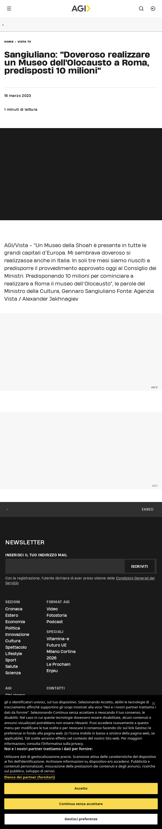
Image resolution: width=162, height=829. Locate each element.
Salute (11, 666)
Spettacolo (16, 647)
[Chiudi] (153, 703)
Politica (12, 628)
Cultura (12, 640)
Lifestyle (13, 653)
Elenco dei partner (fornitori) (29, 774)
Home (9, 41)
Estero (11, 615)
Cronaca (13, 608)
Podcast (55, 621)
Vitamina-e (58, 638)
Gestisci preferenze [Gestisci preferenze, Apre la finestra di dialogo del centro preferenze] (81, 818)
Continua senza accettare (81, 803)
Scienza (13, 672)
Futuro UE (57, 645)
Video (52, 608)
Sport (10, 660)
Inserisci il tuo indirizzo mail (36, 555)
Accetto (81, 788)
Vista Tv (24, 41)
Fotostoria (57, 615)
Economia (15, 621)
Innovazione (17, 634)
